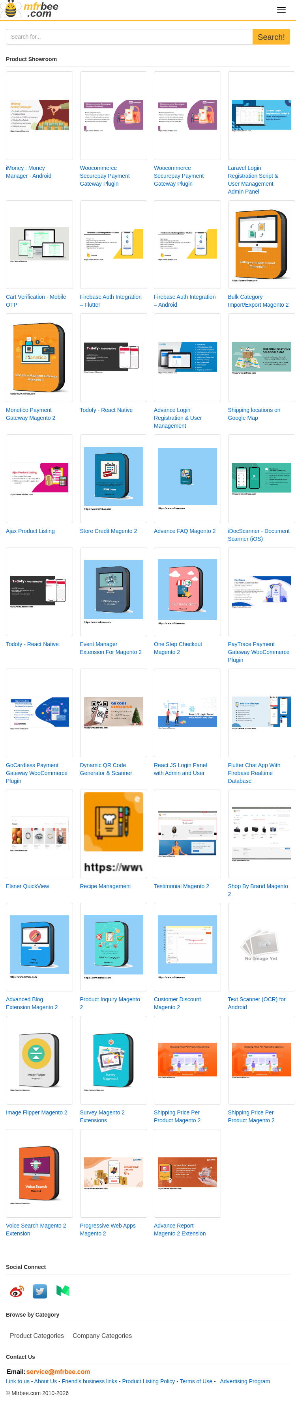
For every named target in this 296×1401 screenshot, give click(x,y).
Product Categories (37, 1335)
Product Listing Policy (148, 1381)
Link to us (18, 1381)
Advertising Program (243, 1381)
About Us (45, 1381)
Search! (271, 37)
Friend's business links (89, 1381)
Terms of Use (196, 1381)
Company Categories (102, 1335)
